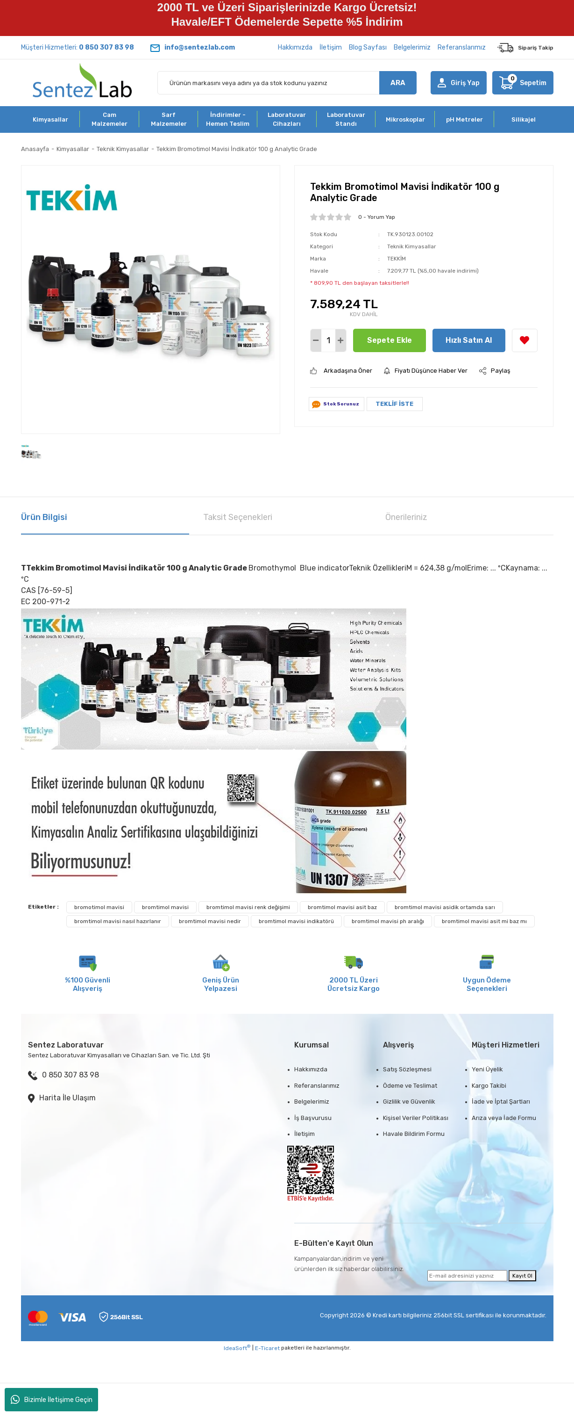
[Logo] (82, 82)
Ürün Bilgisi (44, 517)
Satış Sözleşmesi (407, 1069)
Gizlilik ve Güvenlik (409, 1101)
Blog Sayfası (368, 47)
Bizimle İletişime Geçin (51, 1399)
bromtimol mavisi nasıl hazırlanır (117, 921)
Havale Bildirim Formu (414, 1133)
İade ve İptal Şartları (501, 1101)
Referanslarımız (462, 47)
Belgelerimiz (412, 47)
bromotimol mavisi (99, 907)
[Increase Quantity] (340, 340)
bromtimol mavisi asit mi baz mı (484, 921)
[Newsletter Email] (467, 1275)
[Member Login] (459, 82)
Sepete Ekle (389, 340)
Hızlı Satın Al (469, 340)
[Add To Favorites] (525, 340)
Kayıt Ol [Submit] (522, 1275)
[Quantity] (328, 340)
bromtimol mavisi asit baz (342, 907)
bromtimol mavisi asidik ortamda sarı (445, 907)
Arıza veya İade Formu (504, 1117)
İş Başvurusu (313, 1117)
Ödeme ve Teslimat (410, 1085)
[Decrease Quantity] (316, 340)
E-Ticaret (267, 1348)
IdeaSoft (237, 1347)
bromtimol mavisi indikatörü (296, 921)
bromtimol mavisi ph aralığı (388, 921)
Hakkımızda (295, 47)
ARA (397, 83)
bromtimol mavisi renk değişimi (248, 907)
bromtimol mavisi (165, 907)
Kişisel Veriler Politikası (415, 1117)
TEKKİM (396, 258)
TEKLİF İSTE (394, 403)
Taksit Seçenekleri (237, 517)
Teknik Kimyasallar (411, 246)
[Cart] (522, 82)
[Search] (287, 82)
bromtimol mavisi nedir (210, 921)
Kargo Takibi (489, 1085)
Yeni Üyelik (487, 1069)
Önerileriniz (406, 517)
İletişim (330, 47)
